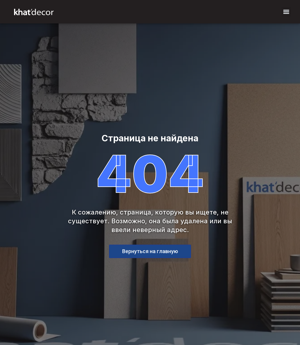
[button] (286, 12)
